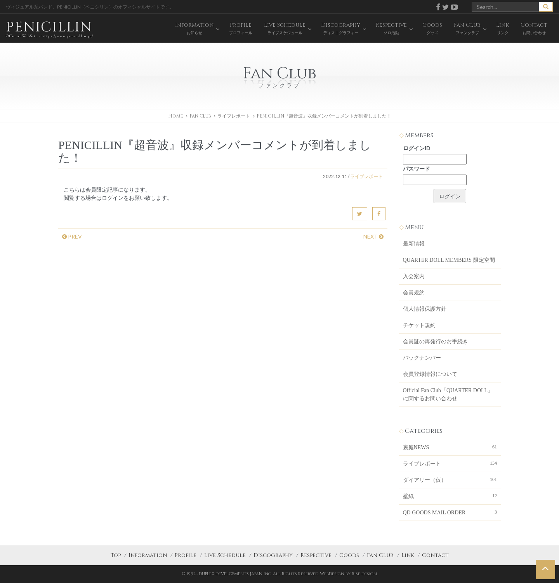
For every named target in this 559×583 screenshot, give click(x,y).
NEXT (373, 236)
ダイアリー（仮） (450, 479)
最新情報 (414, 244)
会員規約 (414, 293)
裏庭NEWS (450, 446)
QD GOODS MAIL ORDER (450, 512)
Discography (273, 555)
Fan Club (380, 555)
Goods (349, 555)
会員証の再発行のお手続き (435, 341)
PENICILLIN (49, 29)
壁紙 (450, 495)
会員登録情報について (430, 374)
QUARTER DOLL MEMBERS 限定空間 (449, 260)
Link (407, 555)
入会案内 (414, 276)
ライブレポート (233, 116)
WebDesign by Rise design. (349, 574)
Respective (316, 555)
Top (116, 555)
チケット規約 (419, 325)
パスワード (416, 168)
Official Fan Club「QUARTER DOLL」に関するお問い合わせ (448, 394)
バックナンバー (422, 358)
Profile (185, 555)
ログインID (417, 148)
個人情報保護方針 (424, 309)
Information (147, 555)
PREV (72, 236)
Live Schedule (225, 555)
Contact (435, 555)
